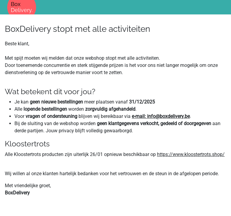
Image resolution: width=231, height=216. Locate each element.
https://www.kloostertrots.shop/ (191, 154)
